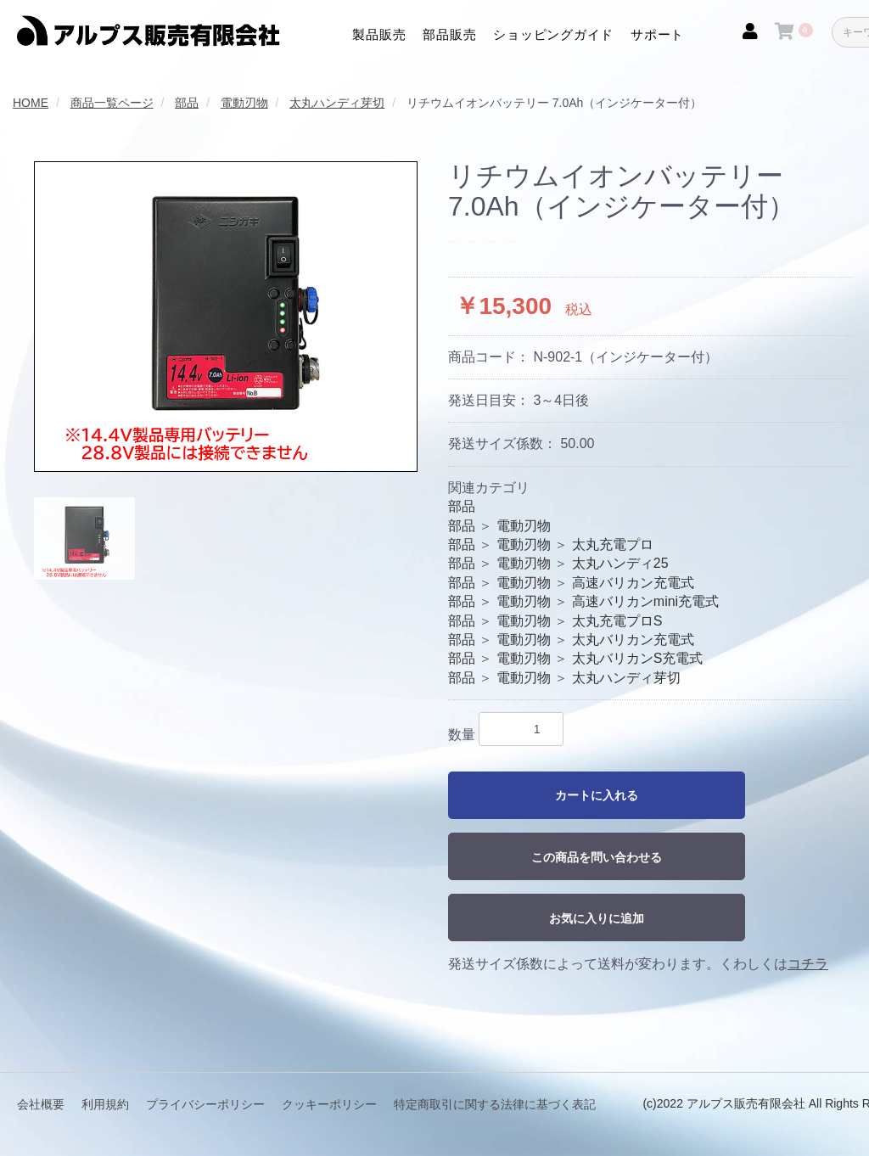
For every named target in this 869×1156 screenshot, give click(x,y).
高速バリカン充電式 (633, 582)
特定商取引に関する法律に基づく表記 (495, 1103)
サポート (657, 34)
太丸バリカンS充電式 (638, 658)
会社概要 (40, 1103)
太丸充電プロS (617, 621)
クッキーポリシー (329, 1103)
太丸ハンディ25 (620, 563)
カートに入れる (596, 795)
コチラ (808, 964)
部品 (461, 506)
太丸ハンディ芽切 (626, 678)
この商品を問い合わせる (596, 857)
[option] (226, 316)
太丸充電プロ (612, 544)
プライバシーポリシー (205, 1103)
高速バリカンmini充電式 (645, 601)
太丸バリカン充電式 (633, 639)
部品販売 (449, 34)
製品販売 (379, 34)
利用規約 (105, 1103)
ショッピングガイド (553, 34)
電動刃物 (523, 526)
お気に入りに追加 (596, 918)
